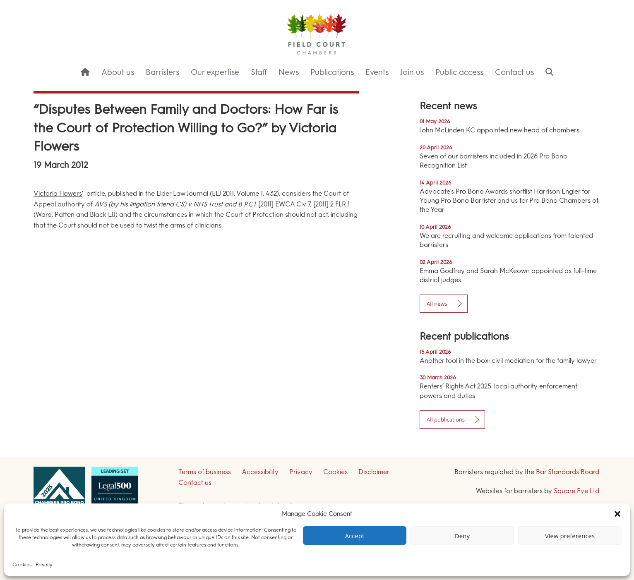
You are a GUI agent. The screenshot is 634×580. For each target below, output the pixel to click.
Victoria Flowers (58, 193)
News (289, 72)
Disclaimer (373, 472)
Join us (412, 72)
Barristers (162, 72)
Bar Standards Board (567, 472)
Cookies (21, 565)
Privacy (44, 565)
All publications (446, 419)
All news (437, 303)
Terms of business (204, 472)
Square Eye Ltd (576, 491)
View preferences (570, 536)
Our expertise (215, 72)
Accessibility (260, 472)
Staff (259, 72)
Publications (332, 72)
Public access (459, 72)
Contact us (514, 72)
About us (117, 72)
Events (377, 72)
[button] (617, 514)
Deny (462, 536)
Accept (355, 536)
